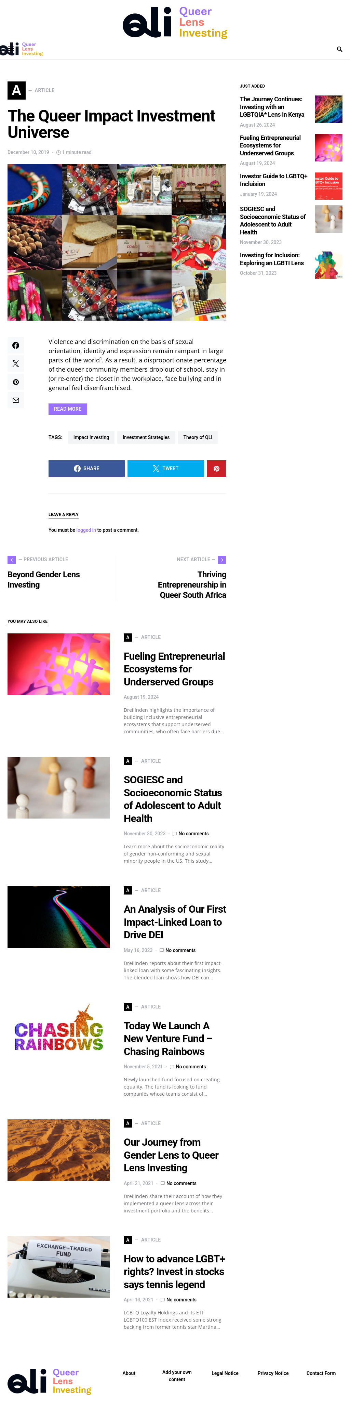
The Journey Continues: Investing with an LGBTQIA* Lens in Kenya (272, 106)
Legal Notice (225, 1377)
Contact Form (321, 1377)
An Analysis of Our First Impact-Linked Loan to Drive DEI (175, 926)
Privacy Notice (273, 1377)
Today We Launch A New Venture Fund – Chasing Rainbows (168, 1042)
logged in (86, 534)
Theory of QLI (198, 441)
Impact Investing (91, 441)
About (128, 1377)
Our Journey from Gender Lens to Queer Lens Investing (171, 1159)
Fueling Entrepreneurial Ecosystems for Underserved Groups (174, 673)
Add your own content (177, 1380)
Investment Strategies (146, 441)
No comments (193, 837)
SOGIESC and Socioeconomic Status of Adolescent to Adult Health (273, 220)
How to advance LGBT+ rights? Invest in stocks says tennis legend (174, 1275)
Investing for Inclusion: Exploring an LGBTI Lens (272, 259)
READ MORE (68, 412)
